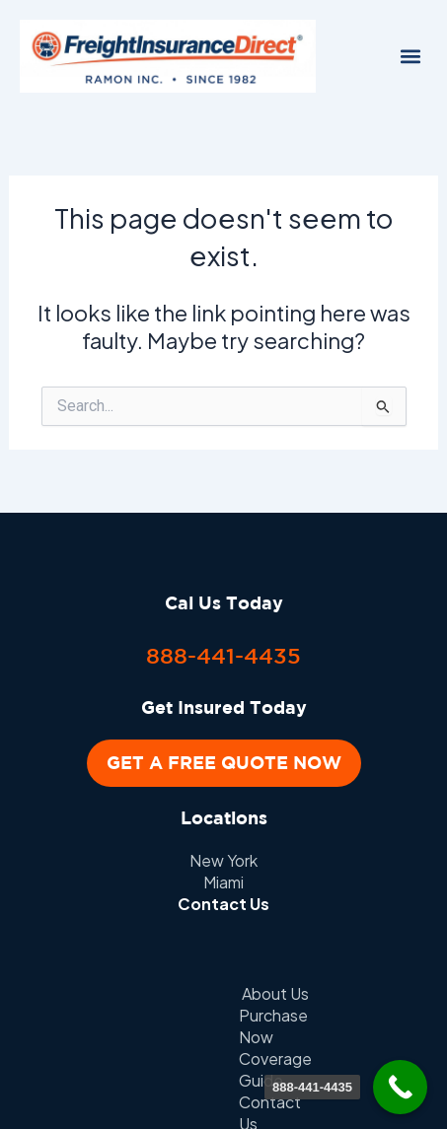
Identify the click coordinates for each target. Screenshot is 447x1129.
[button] (411, 56)
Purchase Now (197, 993)
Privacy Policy (220, 1015)
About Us (80, 993)
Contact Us (223, 903)
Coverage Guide (340, 993)
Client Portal (345, 1015)
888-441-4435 (223, 655)
